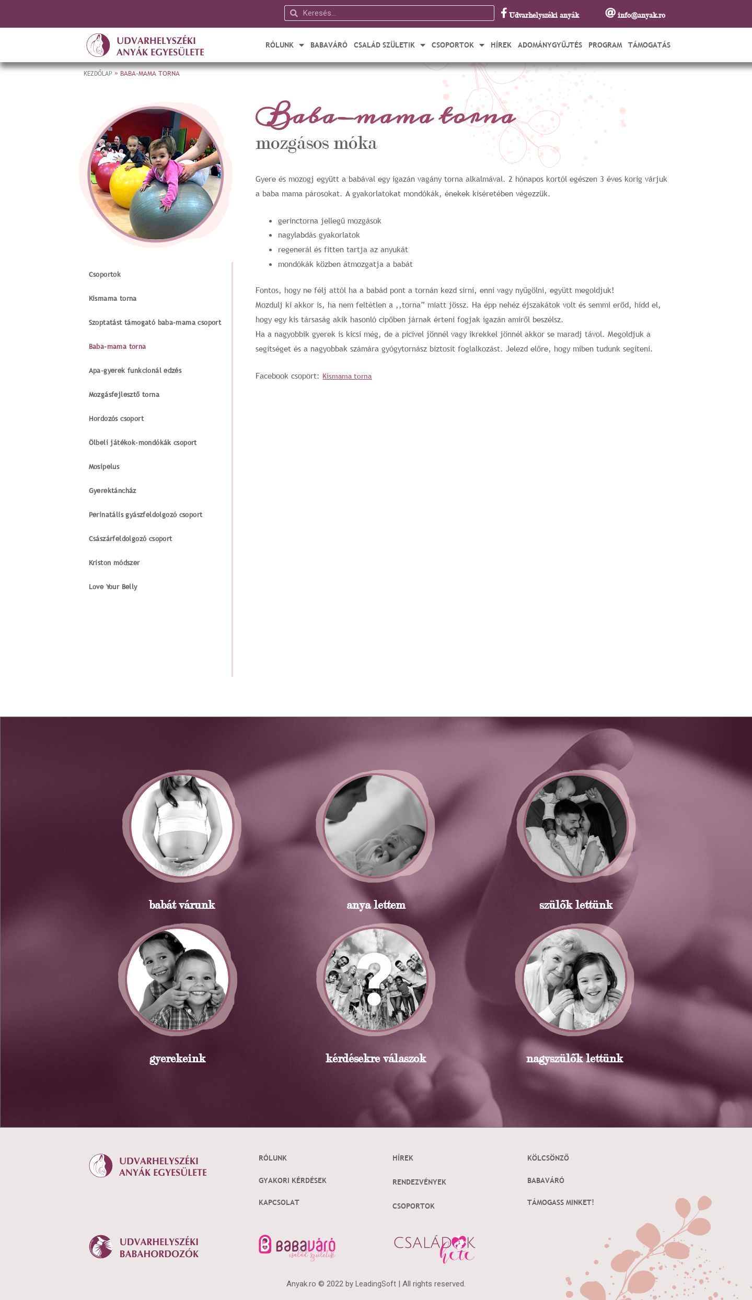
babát (162, 904)
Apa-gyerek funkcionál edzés (135, 370)
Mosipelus (104, 466)
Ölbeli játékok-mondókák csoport (143, 442)
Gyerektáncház (112, 490)
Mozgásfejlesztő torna (124, 394)
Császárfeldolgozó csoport (130, 538)
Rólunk (284, 45)
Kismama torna (113, 298)
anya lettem (375, 904)
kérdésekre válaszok (376, 1058)
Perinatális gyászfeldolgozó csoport (146, 514)
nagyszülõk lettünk (574, 1058)
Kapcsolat (280, 1201)
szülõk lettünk (575, 904)
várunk (195, 904)
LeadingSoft (376, 1282)
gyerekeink (177, 1058)
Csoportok (458, 45)
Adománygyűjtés (550, 45)
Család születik (389, 45)
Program (605, 45)
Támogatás (649, 45)
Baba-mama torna (117, 346)
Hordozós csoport (116, 418)
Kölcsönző (549, 1157)
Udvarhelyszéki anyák (544, 14)
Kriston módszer (114, 562)
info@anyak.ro (641, 14)
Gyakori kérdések (295, 1179)
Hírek (501, 45)
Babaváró (329, 45)
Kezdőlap (99, 73)
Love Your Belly (113, 586)
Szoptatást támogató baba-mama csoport (155, 322)
